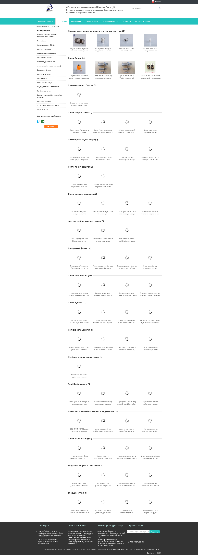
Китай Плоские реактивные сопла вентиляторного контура (87, 549)
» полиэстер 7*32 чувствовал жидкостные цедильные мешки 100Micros (103, 485)
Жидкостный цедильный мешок (48, 105)
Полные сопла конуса (45, 83)
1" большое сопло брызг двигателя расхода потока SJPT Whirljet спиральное (79, 458)
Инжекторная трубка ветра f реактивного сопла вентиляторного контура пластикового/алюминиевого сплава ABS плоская (111, 542)
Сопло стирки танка (44, 49)
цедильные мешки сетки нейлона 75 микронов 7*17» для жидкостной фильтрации (127, 485)
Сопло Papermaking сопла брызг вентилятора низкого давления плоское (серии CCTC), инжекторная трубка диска (81, 540)
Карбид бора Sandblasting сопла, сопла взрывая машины (103, 404)
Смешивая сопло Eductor (46, 45)
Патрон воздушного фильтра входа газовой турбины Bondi (103, 268)
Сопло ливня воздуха (44, 58)
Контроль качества (110, 21)
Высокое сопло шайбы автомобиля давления (49, 96)
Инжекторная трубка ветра (46, 53)
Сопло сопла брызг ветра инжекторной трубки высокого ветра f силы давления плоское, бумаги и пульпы (111, 534)
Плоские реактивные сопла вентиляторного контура (47, 36)
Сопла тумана (42, 78)
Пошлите (154, 532)
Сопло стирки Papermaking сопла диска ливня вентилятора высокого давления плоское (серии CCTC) (80, 533)
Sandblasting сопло (44, 91)
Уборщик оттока (42, 110)
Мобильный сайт (133, 545)
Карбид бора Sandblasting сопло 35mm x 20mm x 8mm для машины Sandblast (126, 404)
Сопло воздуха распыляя (46, 62)
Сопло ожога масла (44, 74)
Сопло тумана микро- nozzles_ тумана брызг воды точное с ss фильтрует (127, 295)
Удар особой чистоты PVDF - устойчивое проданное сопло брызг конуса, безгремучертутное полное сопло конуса (50, 534)
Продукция (62, 21)
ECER (159, 553)
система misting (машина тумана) (49, 66)
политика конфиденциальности (54, 549)
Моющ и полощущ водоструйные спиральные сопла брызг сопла (102, 458)
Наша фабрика (92, 21)
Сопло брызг (41, 41)
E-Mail (130, 542)
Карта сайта (139, 542)
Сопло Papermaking (44, 101)
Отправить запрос (142, 21)
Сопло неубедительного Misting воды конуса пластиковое (79, 241)
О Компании (76, 21)
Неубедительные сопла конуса (48, 87)
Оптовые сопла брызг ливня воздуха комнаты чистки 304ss (103, 187)
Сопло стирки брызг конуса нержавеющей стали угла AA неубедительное (150, 78)
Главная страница (45, 21)
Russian (158, 1)
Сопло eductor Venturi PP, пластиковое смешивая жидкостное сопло (103, 78)
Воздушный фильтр (44, 70)
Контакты (127, 21)
